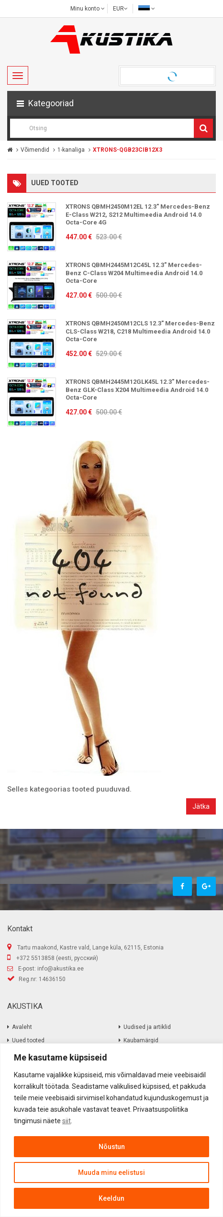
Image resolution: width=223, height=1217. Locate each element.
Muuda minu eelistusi (111, 1172)
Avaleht (22, 1027)
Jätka (201, 806)
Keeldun (111, 1198)
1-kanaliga (71, 149)
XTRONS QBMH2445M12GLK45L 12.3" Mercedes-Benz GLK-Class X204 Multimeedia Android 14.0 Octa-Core (138, 389)
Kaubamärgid (140, 1040)
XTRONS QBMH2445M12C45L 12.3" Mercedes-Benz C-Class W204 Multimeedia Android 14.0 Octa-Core (134, 272)
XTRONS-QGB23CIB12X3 (127, 149)
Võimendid (35, 149)
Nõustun (112, 1146)
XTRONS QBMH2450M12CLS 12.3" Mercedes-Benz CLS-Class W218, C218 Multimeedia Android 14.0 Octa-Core (140, 331)
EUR (120, 8)
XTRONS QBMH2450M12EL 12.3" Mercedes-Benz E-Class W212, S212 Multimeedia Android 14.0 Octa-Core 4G (138, 214)
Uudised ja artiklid (147, 1027)
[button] (111, 103)
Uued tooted (28, 1040)
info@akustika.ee (60, 968)
